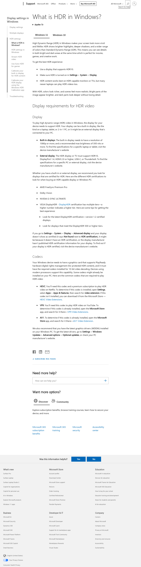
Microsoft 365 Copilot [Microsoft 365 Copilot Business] (10, 543)
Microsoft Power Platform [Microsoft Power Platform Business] (11, 534)
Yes (78, 459)
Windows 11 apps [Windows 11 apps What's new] (9, 504)
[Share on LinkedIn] (39, 351)
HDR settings (15, 39)
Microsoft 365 (42, 3)
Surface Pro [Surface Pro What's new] (7, 473)
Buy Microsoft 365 (89, 3)
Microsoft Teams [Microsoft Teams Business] (8, 539)
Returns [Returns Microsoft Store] (51, 487)
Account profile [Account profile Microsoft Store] (54, 473)
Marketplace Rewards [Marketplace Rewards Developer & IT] (56, 543)
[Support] (30, 4)
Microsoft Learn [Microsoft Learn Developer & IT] (54, 526)
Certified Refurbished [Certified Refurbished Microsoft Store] (56, 495)
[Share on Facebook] (34, 351)
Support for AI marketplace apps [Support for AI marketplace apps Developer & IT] (60, 530)
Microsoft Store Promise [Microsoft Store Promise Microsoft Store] (57, 500)
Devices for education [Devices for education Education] (102, 478)
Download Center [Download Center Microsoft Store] (55, 478)
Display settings (16, 27)
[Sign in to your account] (134, 3)
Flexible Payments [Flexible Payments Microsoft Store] (55, 504)
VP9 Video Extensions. (78, 311)
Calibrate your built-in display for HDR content (18, 73)
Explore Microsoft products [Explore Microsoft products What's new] (12, 500)
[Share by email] (46, 351)
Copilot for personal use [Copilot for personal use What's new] (11, 491)
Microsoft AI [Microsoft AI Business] (7, 517)
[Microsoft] (12, 4)
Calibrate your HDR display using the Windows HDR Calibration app (17, 85)
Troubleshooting (16, 96)
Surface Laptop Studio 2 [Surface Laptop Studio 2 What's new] (11, 482)
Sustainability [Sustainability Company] (99, 548)
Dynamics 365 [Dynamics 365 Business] (8, 526)
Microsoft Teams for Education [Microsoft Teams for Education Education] (105, 482)
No (94, 459)
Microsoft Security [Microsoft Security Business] (9, 521)
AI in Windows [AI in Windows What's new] (8, 495)
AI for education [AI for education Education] (100, 504)
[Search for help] (127, 3)
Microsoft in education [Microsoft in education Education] (102, 473)
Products (63, 3)
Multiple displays (17, 33)
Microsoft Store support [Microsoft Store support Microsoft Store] (57, 482)
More (74, 3)
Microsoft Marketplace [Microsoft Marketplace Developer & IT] (56, 539)
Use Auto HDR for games (17, 65)
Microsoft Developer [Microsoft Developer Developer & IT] (56, 521)
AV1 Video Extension (83, 320)
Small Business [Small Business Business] (8, 548)
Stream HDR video (16, 58)
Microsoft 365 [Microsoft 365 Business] (8, 530)
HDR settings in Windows (18, 50)
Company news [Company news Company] (100, 526)
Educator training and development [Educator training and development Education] (107, 495)
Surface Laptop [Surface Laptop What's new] (8, 478)
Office (53, 3)
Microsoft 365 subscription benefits (39, 430)
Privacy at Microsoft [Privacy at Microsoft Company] (101, 530)
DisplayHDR (64, 204)
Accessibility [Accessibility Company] (99, 543)
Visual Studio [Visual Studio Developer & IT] (53, 548)
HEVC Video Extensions (51, 299)
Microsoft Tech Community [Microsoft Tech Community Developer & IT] (58, 534)
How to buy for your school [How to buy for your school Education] (104, 491)
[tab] (42, 35)
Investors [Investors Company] (98, 534)
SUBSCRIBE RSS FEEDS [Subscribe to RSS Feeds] (45, 359)
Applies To (38, 24)
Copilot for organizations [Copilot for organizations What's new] (11, 487)
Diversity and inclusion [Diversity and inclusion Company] (102, 539)
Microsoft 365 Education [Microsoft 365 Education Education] (103, 487)
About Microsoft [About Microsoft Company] (100, 521)
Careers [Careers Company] (97, 517)
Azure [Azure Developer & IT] (51, 517)
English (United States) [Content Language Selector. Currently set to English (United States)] (15, 555)
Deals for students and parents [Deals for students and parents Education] (105, 500)
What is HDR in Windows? (17, 44)
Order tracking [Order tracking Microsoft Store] (54, 491)
